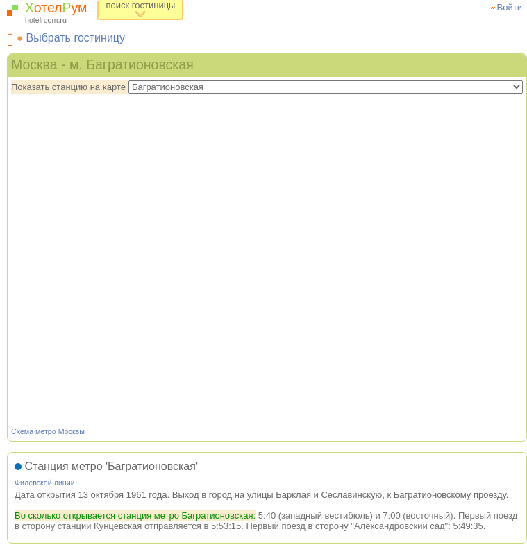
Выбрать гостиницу (75, 38)
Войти (509, 7)
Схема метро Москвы (48, 431)
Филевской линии (45, 482)
